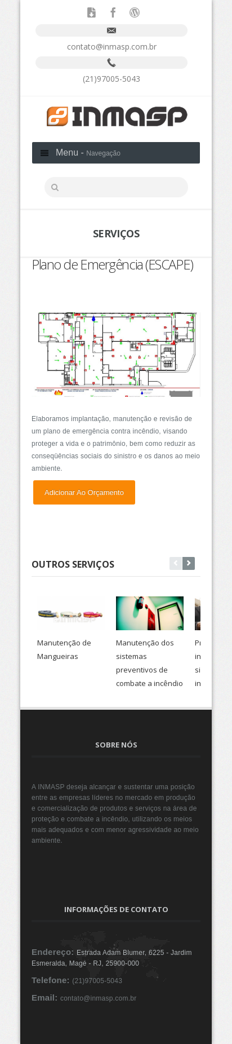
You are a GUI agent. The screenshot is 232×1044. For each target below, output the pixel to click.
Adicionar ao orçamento (84, 492)
